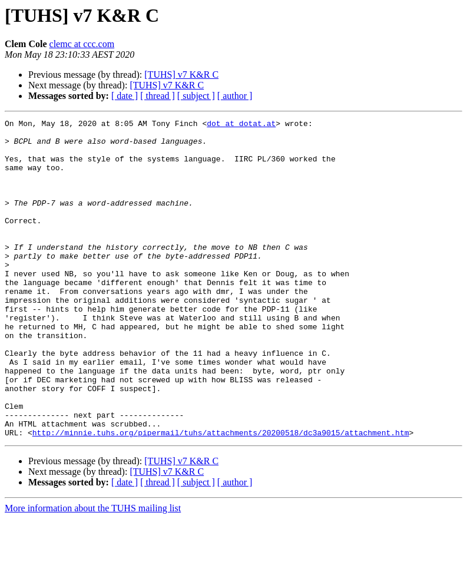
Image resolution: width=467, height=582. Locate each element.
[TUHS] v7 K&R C (181, 75)
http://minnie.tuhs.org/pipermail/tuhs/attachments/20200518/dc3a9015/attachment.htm (220, 496)
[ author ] (235, 96)
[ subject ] (196, 96)
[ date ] (124, 96)
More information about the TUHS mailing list (93, 572)
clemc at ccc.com (82, 44)
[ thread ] (157, 96)
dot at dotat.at (241, 125)
